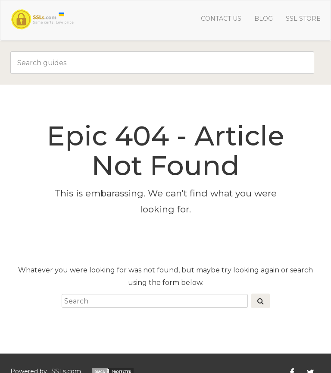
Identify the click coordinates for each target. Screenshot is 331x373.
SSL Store (303, 18)
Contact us (221, 18)
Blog (263, 18)
